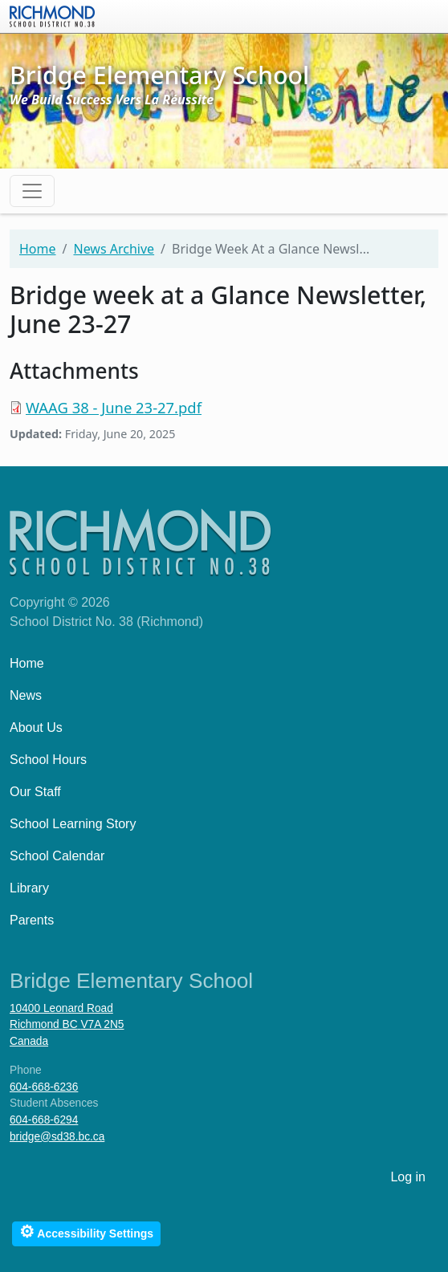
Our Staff (35, 792)
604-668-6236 (44, 1087)
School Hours (48, 759)
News (26, 695)
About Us (36, 727)
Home (37, 249)
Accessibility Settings (86, 1231)
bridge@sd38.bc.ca (57, 1137)
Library (29, 888)
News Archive (113, 249)
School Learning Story (73, 824)
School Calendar (57, 856)
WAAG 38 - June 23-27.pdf (114, 407)
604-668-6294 (44, 1120)
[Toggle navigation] (32, 191)
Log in (408, 1177)
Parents (32, 920)
